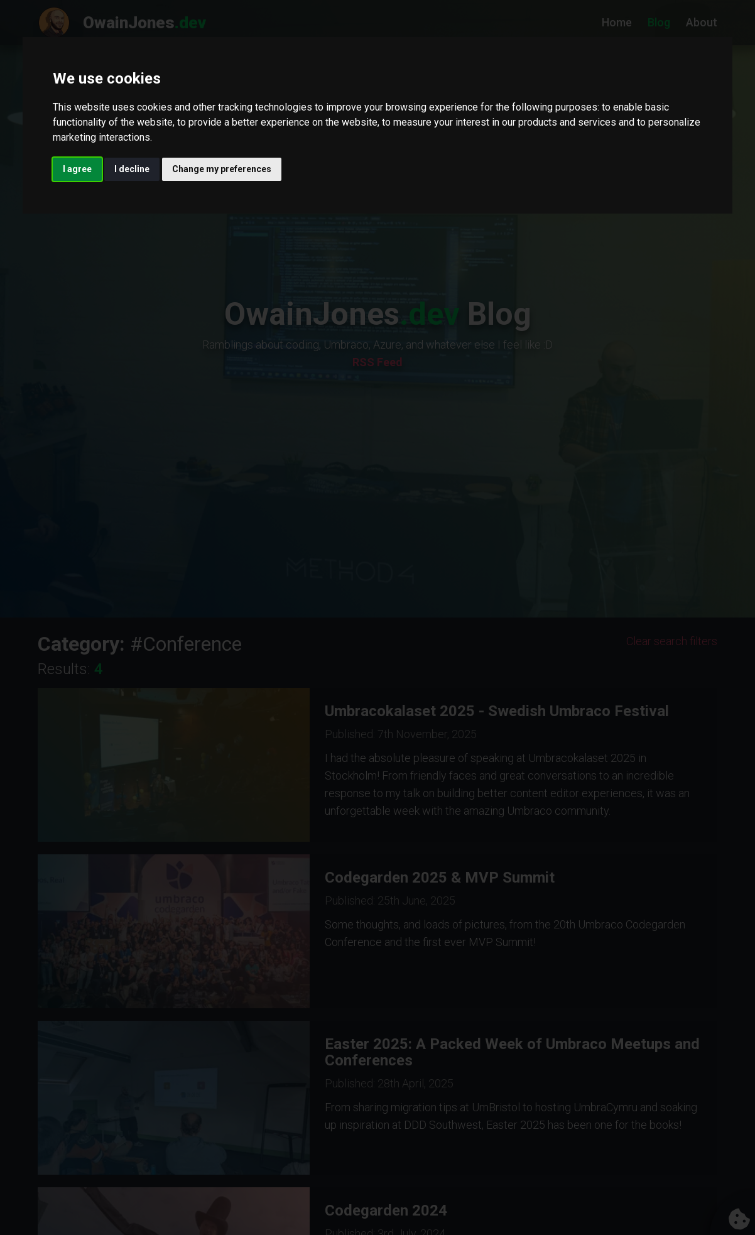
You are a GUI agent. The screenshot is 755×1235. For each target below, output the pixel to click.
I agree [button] (77, 169)
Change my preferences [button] (221, 169)
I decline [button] (131, 169)
